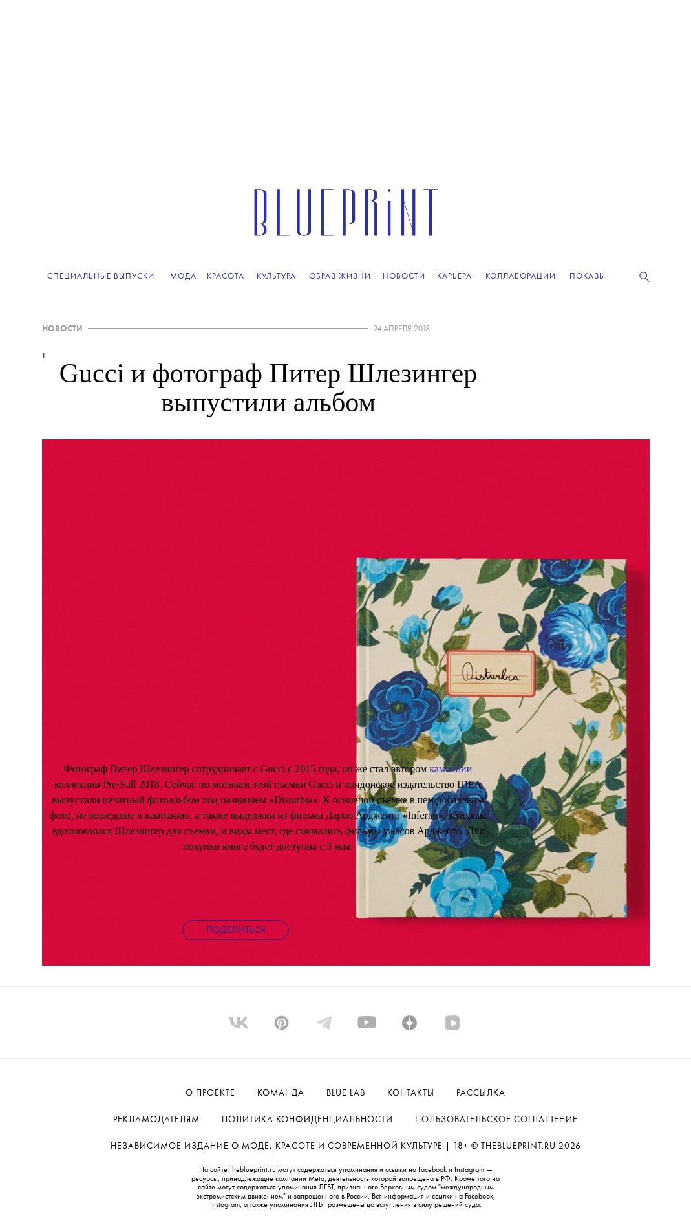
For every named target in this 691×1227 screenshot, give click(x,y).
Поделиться (236, 930)
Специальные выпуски (100, 276)
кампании (450, 768)
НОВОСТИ (62, 329)
